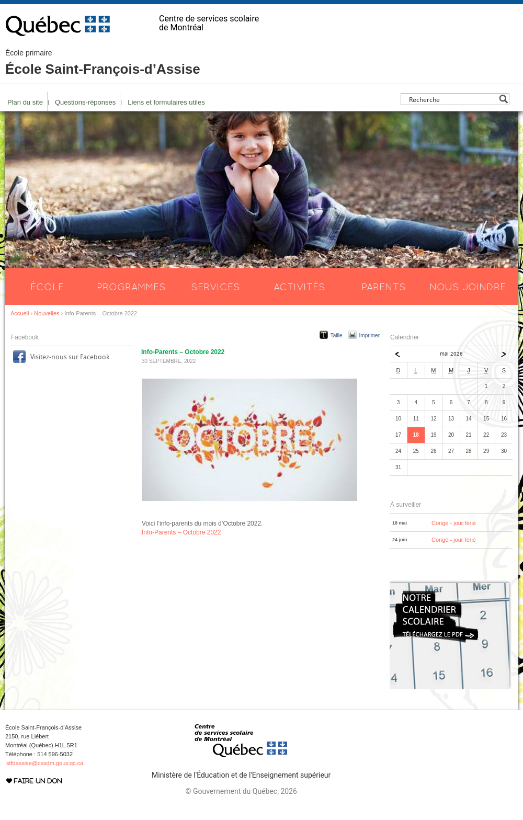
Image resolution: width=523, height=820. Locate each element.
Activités (299, 286)
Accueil (19, 313)
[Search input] (452, 99)
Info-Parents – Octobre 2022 (181, 532)
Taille (337, 335)
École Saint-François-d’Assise (102, 63)
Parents (383, 286)
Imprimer (369, 335)
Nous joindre (467, 286)
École (47, 286)
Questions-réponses (85, 102)
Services (215, 286)
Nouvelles (46, 313)
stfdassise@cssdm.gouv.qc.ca (44, 763)
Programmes (131, 286)
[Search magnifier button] (503, 99)
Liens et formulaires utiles (166, 102)
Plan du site (25, 102)
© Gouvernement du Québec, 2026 (241, 791)
